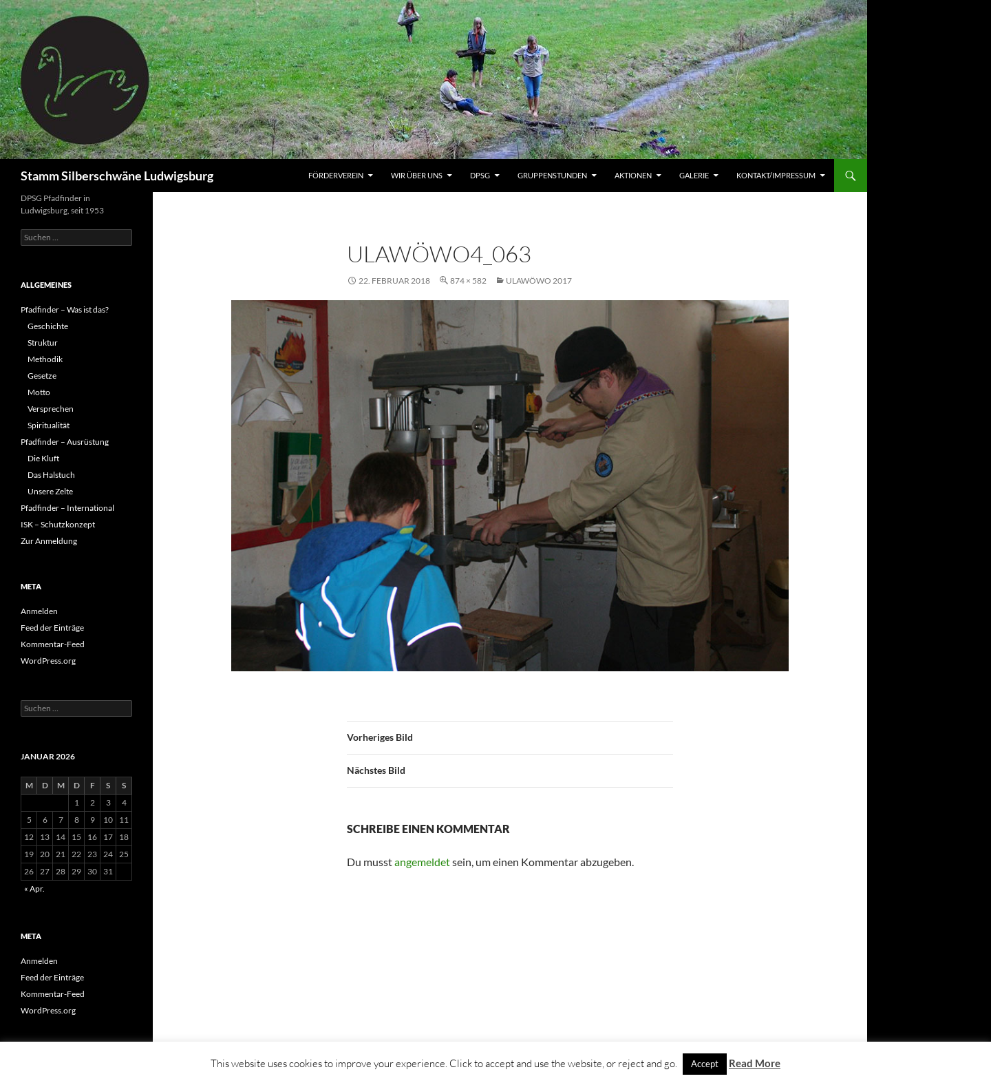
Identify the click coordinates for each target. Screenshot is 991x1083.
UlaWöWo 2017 (539, 280)
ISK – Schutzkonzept (58, 524)
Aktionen (633, 175)
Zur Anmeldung (49, 541)
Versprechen (51, 408)
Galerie (694, 175)
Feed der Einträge (52, 627)
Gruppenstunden (552, 175)
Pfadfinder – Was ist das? (65, 309)
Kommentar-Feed (53, 644)
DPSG (480, 175)
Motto (39, 392)
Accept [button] (704, 1063)
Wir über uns (417, 175)
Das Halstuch (51, 475)
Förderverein (335, 175)
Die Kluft (43, 458)
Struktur (43, 342)
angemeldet (422, 861)
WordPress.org (48, 660)
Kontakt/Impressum (776, 175)
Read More (754, 1063)
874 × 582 (468, 280)
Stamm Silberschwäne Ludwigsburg (117, 175)
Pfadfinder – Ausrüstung (65, 442)
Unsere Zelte (50, 491)
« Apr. (34, 888)
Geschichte (48, 326)
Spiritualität (49, 425)
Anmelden (39, 611)
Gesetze (42, 375)
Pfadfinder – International (67, 508)
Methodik (45, 359)
